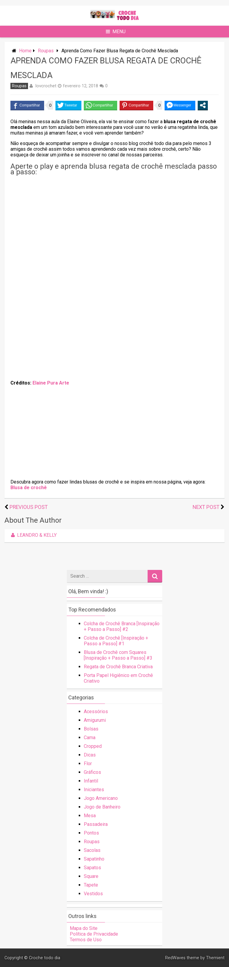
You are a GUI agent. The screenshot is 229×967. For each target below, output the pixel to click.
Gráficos (92, 772)
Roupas (46, 51)
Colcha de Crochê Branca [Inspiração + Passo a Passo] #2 (122, 626)
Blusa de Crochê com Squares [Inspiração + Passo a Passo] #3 (118, 655)
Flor (88, 763)
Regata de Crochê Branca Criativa (118, 666)
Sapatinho (94, 859)
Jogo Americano (101, 798)
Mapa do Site (84, 928)
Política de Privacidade (94, 934)
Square (91, 876)
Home (25, 51)
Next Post (206, 507)
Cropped (93, 746)
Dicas (90, 755)
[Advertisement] (114, 220)
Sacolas (92, 850)
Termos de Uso (86, 939)
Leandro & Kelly (33, 535)
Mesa (90, 815)
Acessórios (96, 711)
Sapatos (92, 867)
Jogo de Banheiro (102, 807)
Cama (89, 737)
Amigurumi (95, 720)
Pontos (91, 833)
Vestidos (93, 893)
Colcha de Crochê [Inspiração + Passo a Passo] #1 (116, 640)
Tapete (91, 885)
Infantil (91, 781)
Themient (215, 957)
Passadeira (96, 824)
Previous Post (29, 507)
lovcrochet (45, 86)
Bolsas (91, 729)
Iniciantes (94, 789)
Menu (116, 31)
